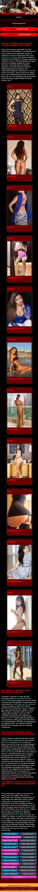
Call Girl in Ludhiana (10, 864)
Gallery (14, 887)
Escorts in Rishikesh (10, 874)
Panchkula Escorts (19, 877)
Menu (19, 17)
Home (4, 887)
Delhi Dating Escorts (17, 740)
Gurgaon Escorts (28, 874)
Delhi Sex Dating (8, 752)
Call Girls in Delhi (10, 834)
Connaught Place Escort (11, 837)
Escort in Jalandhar (10, 860)
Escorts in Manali (9, 867)
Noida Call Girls (28, 850)
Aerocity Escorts (28, 834)
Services (8, 889)
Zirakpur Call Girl (28, 864)
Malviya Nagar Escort (10, 841)
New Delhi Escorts (10, 850)
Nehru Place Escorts (27, 847)
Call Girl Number (25, 889)
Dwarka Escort (29, 837)
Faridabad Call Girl (10, 854)
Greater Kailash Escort (28, 841)
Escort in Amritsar (28, 860)
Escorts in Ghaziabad (27, 867)
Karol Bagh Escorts (10, 844)
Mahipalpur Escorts (10, 847)
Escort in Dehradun (10, 857)
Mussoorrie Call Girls (27, 870)
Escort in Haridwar (28, 857)
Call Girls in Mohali (10, 870)
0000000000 (19, 23)
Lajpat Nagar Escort (28, 844)
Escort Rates (27, 887)
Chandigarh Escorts (28, 854)
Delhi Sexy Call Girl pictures (24, 704)
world (19, 13)
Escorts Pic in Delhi (16, 815)
